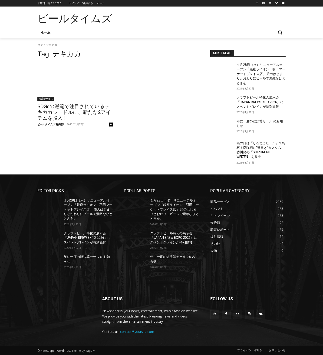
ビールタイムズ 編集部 (50, 124)
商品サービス (46, 98)
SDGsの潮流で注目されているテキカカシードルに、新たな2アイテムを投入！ (74, 112)
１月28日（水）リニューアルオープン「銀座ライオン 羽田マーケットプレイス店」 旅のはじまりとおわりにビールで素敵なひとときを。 (261, 74)
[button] (280, 32)
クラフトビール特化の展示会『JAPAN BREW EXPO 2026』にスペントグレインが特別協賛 (260, 102)
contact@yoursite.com (137, 331)
